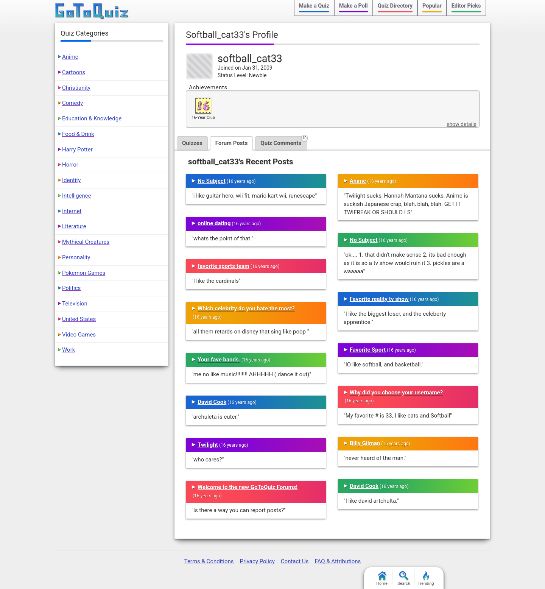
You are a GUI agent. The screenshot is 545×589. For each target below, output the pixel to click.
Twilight (208, 444)
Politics (71, 288)
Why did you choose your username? (396, 392)
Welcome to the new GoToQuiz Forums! (247, 487)
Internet (71, 211)
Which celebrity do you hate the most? (246, 308)
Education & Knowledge (91, 118)
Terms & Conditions (209, 561)
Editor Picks (466, 6)
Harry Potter (77, 149)
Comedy (72, 103)
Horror (70, 164)
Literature (74, 226)
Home (382, 578)
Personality (76, 257)
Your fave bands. (219, 359)
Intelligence (76, 195)
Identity (71, 180)
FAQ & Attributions (338, 561)
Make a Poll (353, 6)
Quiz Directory (395, 6)
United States (79, 319)
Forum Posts (231, 143)
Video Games (79, 334)
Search (403, 578)
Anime (358, 181)
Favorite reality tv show (379, 299)
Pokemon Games (83, 273)
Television (74, 303)
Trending (426, 578)
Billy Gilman (365, 443)
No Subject (212, 181)
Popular (432, 6)
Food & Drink (78, 134)
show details (461, 124)
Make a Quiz (314, 6)
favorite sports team (223, 266)
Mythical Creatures (85, 241)
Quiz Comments (283, 141)
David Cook (212, 402)
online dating (214, 223)
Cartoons (73, 72)
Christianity (76, 87)
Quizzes (192, 143)
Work (68, 349)
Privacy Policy (257, 561)
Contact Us (295, 561)
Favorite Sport (368, 349)
